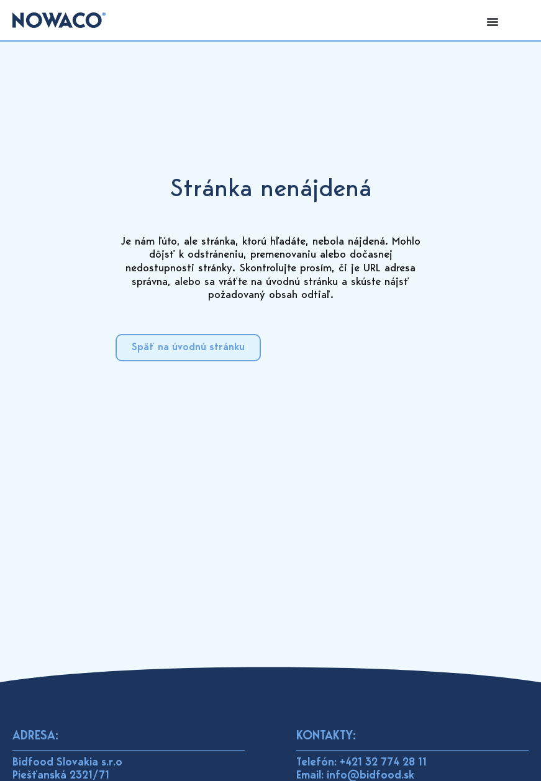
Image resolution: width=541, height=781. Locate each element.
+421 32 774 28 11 (383, 763)
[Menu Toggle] (492, 22)
